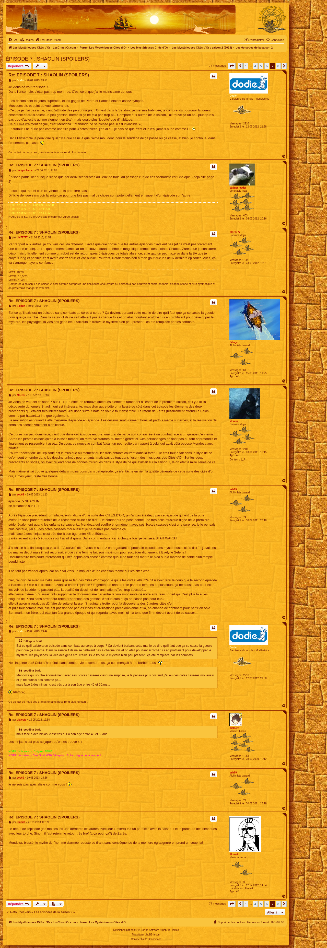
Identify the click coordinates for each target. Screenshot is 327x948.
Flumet (233, 854)
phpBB (134, 930)
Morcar (233, 421)
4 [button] (255, 66)
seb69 (233, 489)
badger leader (237, 187)
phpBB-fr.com (152, 934)
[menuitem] (13, 40)
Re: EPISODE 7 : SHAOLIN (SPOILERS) (48, 75)
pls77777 (234, 232)
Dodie (233, 95)
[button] (232, 66)
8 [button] (278, 66)
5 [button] (261, 66)
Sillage (233, 342)
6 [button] (267, 66)
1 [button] (246, 66)
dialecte (234, 728)
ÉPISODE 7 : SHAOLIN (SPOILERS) (48, 59)
